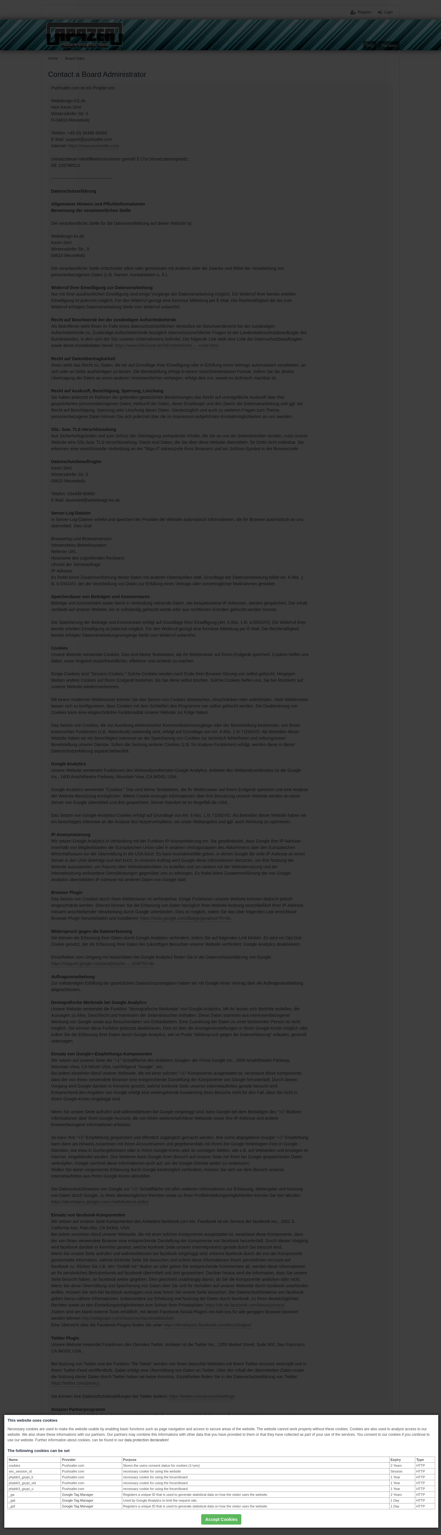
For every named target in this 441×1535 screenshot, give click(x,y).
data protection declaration (146, 1440)
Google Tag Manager (77, 1494)
